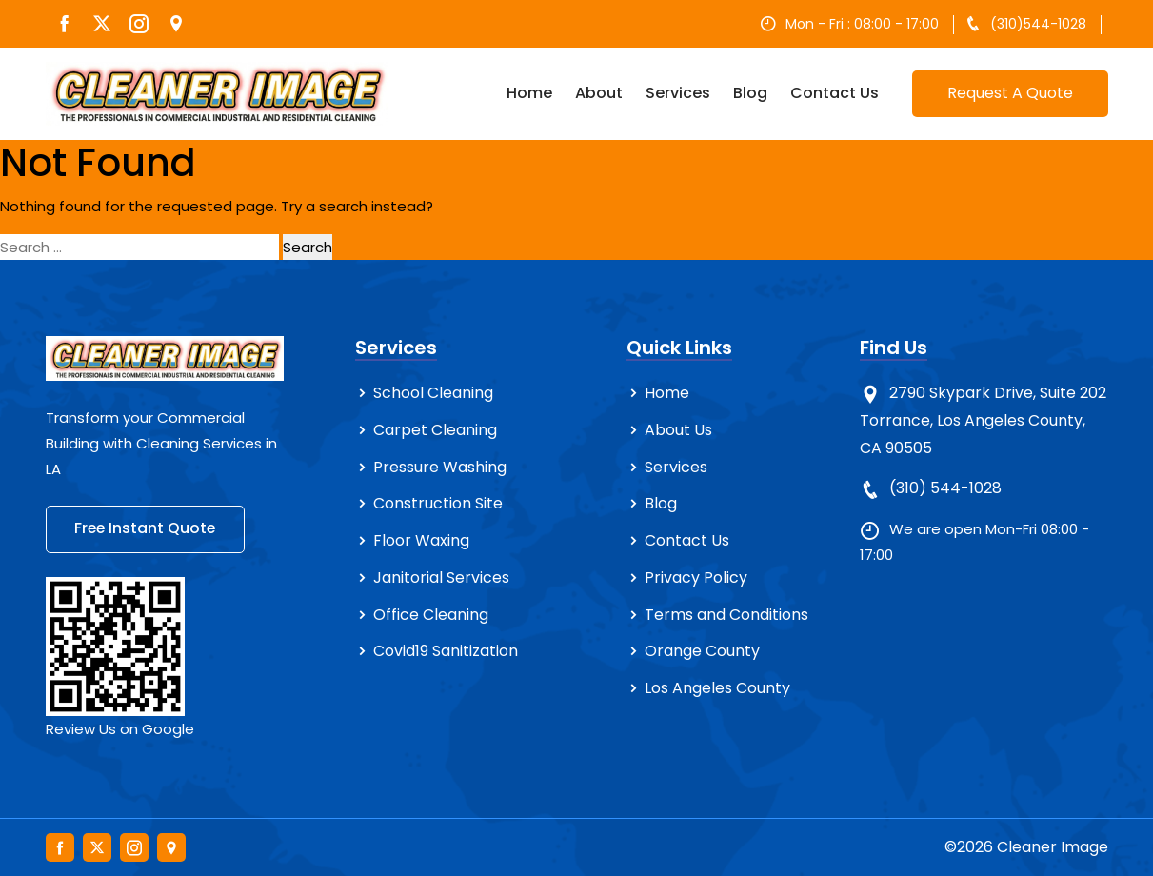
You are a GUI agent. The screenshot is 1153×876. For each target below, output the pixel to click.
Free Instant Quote (147, 529)
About (599, 93)
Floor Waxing (421, 540)
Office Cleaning (430, 615)
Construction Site (438, 503)
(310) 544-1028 (945, 488)
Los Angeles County (717, 688)
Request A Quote (1010, 93)
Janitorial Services (441, 577)
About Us (678, 430)
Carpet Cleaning (435, 430)
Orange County (702, 652)
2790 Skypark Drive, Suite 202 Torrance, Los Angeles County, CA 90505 (983, 420)
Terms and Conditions (726, 615)
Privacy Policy (696, 577)
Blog (750, 93)
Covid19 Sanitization (445, 652)
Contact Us (834, 93)
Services (678, 93)
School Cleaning (433, 393)
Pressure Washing (440, 467)
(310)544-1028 (1038, 23)
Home (529, 93)
